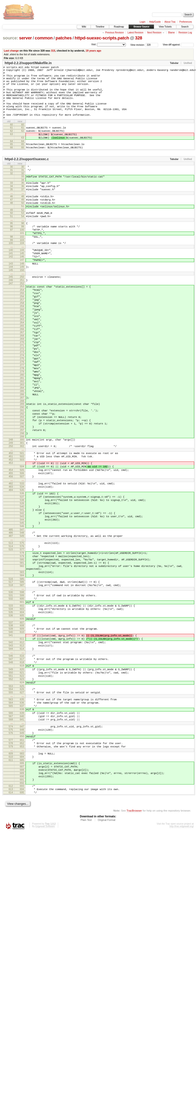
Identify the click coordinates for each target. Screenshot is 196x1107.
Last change (11, 50)
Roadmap (119, 26)
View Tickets (165, 26)
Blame (171, 32)
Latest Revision (135, 32)
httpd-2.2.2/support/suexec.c (27, 177)
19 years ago (93, 50)
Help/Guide (155, 22)
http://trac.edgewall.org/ (181, 968)
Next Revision (154, 32)
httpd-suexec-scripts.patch (102, 37)
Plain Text (86, 962)
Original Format (106, 962)
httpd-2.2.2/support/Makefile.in (28, 63)
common (44, 37)
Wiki (84, 26)
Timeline (100, 26)
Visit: (93, 44)
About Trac (170, 22)
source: (10, 37)
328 (138, 37)
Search (185, 26)
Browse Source (141, 26)
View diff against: (178, 44)
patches (64, 37)
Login (142, 22)
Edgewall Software (45, 968)
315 (53, 50)
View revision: (137, 44)
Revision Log (185, 32)
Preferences (185, 22)
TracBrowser (134, 952)
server (25, 37)
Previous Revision (114, 32)
